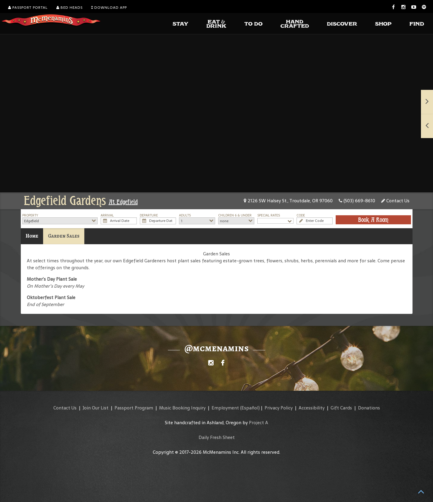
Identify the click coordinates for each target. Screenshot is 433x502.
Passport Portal (28, 8)
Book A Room (373, 219)
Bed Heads (69, 8)
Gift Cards (341, 408)
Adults (185, 215)
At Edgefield (123, 202)
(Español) (250, 408)
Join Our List (95, 408)
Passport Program (134, 408)
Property (30, 215)
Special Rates (268, 215)
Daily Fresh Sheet (217, 437)
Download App (109, 8)
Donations (369, 408)
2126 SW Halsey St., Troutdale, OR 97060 (288, 200)
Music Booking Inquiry (182, 408)
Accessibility (312, 408)
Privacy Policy (279, 408)
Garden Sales (64, 235)
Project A (258, 422)
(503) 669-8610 (357, 200)
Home (32, 235)
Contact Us (395, 200)
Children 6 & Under (235, 215)
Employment (225, 408)
